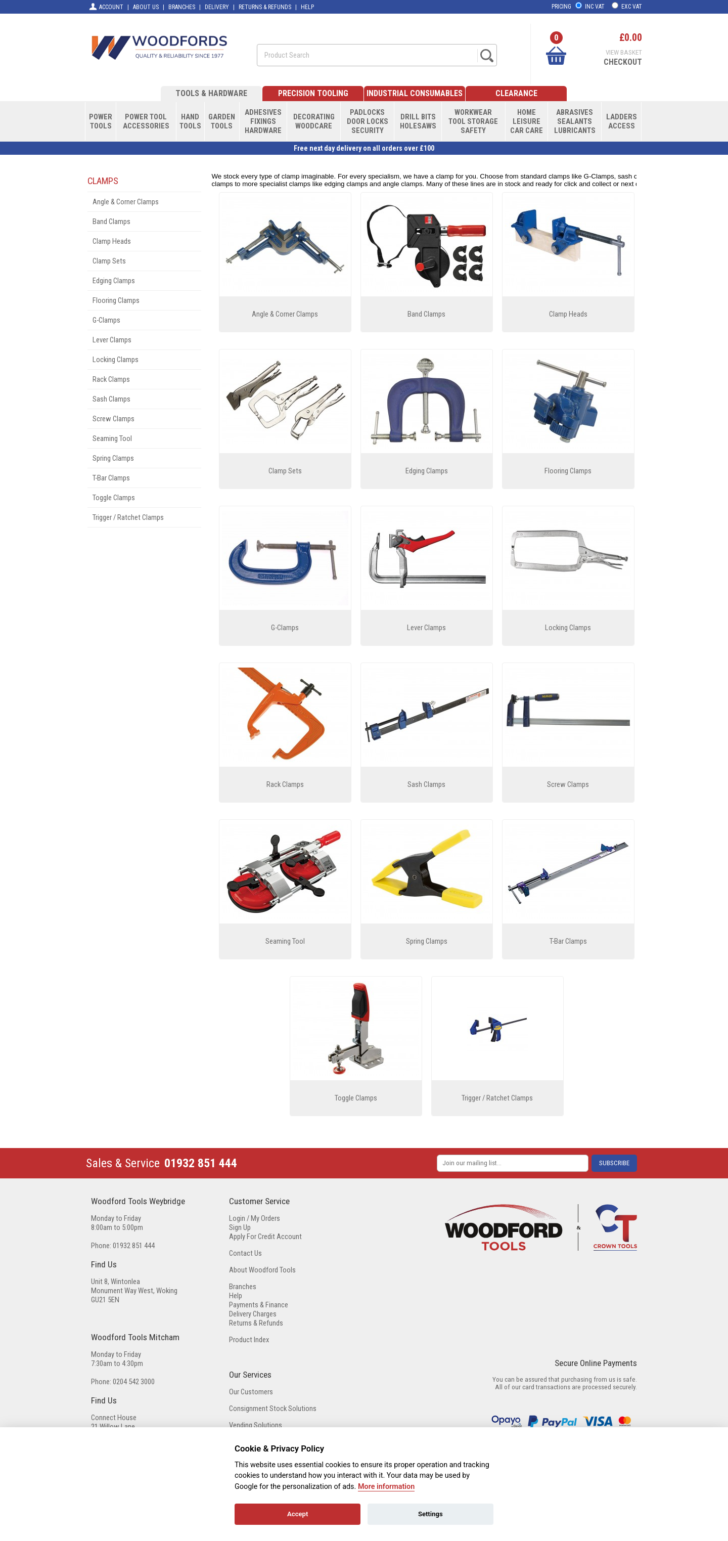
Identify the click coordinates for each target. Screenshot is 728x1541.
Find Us (104, 1264)
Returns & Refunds (256, 1323)
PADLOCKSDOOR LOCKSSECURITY (367, 121)
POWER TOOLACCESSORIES (146, 121)
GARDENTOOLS (221, 121)
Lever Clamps (112, 339)
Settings (430, 1514)
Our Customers (251, 1391)
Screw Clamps (113, 418)
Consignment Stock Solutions (272, 1408)
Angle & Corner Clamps (126, 201)
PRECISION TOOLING (313, 93)
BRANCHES (181, 7)
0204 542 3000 (134, 1381)
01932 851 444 (200, 1163)
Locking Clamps (116, 359)
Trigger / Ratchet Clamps (128, 517)
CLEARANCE (516, 93)
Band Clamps (111, 221)
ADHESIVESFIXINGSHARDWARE (263, 121)
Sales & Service (123, 1163)
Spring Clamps (113, 458)
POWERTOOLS (100, 121)
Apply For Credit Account (265, 1236)
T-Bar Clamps (111, 477)
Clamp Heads (112, 241)
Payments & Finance (258, 1304)
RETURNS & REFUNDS (265, 7)
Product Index (249, 1339)
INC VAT (595, 6)
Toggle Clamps (114, 497)
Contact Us (245, 1253)
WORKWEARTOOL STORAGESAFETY (473, 121)
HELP (307, 7)
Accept (297, 1514)
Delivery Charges (253, 1313)
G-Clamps (106, 320)
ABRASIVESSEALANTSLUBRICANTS (575, 121)
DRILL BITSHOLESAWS (418, 121)
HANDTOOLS (190, 121)
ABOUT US (146, 7)
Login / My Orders (254, 1218)
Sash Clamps (111, 399)
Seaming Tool (112, 438)
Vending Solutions (255, 1425)
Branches (242, 1286)
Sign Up (240, 1227)
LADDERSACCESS (621, 121)
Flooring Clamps (116, 300)
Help (235, 1295)
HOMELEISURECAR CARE (526, 121)
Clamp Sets (109, 261)
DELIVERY (217, 7)
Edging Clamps (114, 280)
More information (386, 1486)
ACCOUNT (105, 6)
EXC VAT (631, 6)
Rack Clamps (111, 379)
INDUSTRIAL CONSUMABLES (415, 93)
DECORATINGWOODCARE (314, 121)
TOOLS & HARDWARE (211, 93)
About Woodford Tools (262, 1269)
